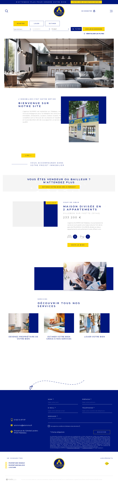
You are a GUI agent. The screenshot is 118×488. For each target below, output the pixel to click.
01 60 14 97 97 (19, 420)
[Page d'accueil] (59, 11)
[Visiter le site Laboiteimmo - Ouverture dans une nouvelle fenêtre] (11, 479)
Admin (80, 479)
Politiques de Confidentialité (73, 447)
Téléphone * (88, 407)
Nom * (51, 399)
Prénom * (86, 399)
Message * (53, 416)
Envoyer (101, 432)
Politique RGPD (93, 479)
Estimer (52, 23)
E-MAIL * (52, 407)
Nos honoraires (57, 479)
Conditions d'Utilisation (87, 447)
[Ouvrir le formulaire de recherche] (76, 29)
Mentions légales (73, 479)
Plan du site (65, 479)
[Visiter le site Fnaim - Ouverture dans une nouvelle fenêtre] (107, 463)
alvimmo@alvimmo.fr (23, 425)
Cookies (100, 479)
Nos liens (85, 479)
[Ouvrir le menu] (111, 11)
